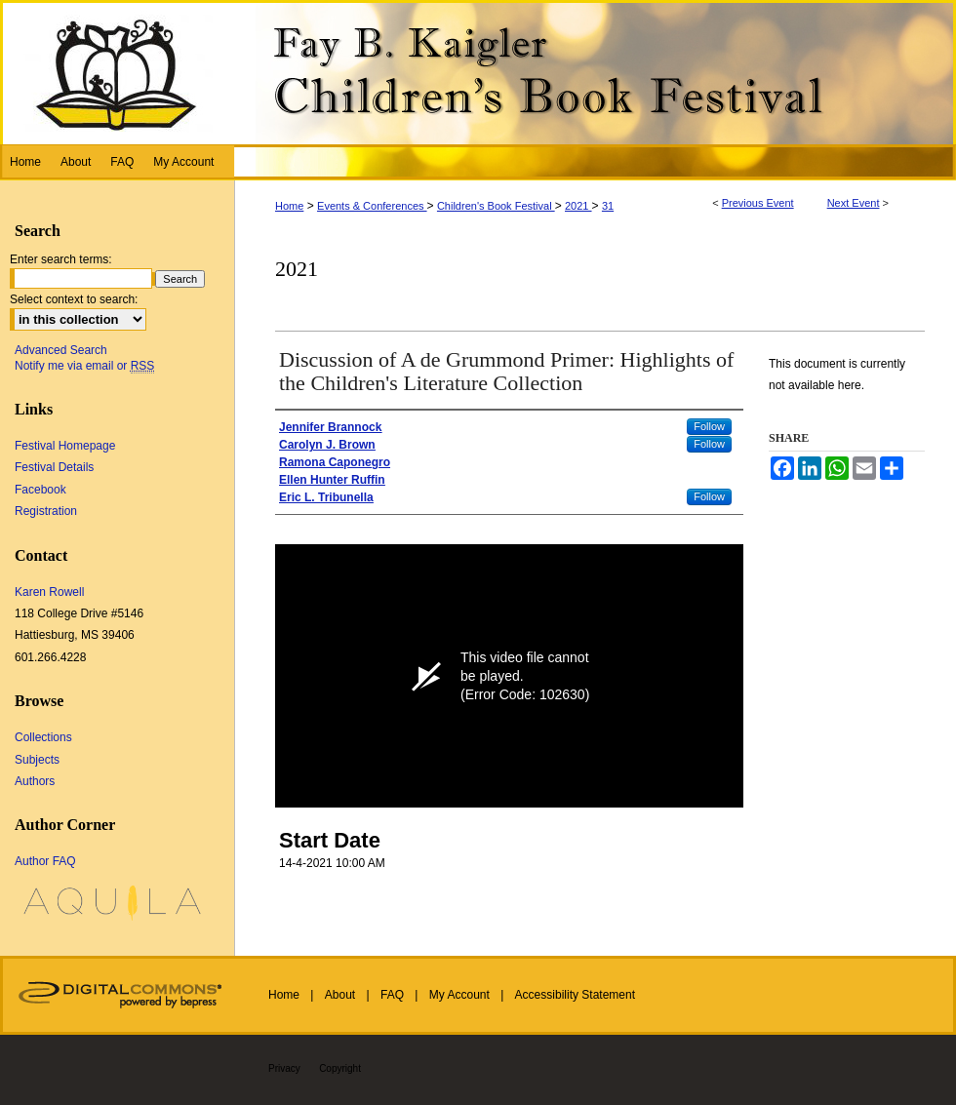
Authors (35, 781)
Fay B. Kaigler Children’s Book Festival (478, 72)
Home (289, 206)
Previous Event (758, 203)
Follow (709, 426)
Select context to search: (74, 299)
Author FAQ (45, 861)
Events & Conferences (372, 206)
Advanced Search (61, 350)
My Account (459, 995)
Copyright (340, 1068)
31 (608, 206)
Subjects (37, 760)
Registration (46, 511)
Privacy (284, 1068)
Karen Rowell (49, 592)
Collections (43, 737)
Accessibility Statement (575, 995)
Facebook (40, 489)
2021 (578, 206)
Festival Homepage (65, 446)
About (340, 995)
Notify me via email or (84, 366)
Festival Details (54, 467)
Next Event (853, 203)
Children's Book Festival (496, 206)
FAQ (392, 995)
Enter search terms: (61, 259)
